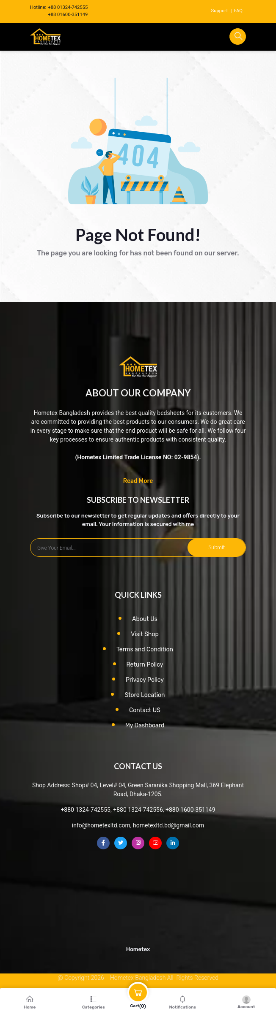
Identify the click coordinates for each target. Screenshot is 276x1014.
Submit (216, 547)
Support (219, 11)
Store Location (144, 695)
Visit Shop (145, 634)
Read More (138, 481)
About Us (144, 619)
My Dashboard (145, 725)
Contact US (144, 710)
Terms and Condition (144, 649)
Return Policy (145, 664)
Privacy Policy (145, 679)
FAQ (238, 11)
